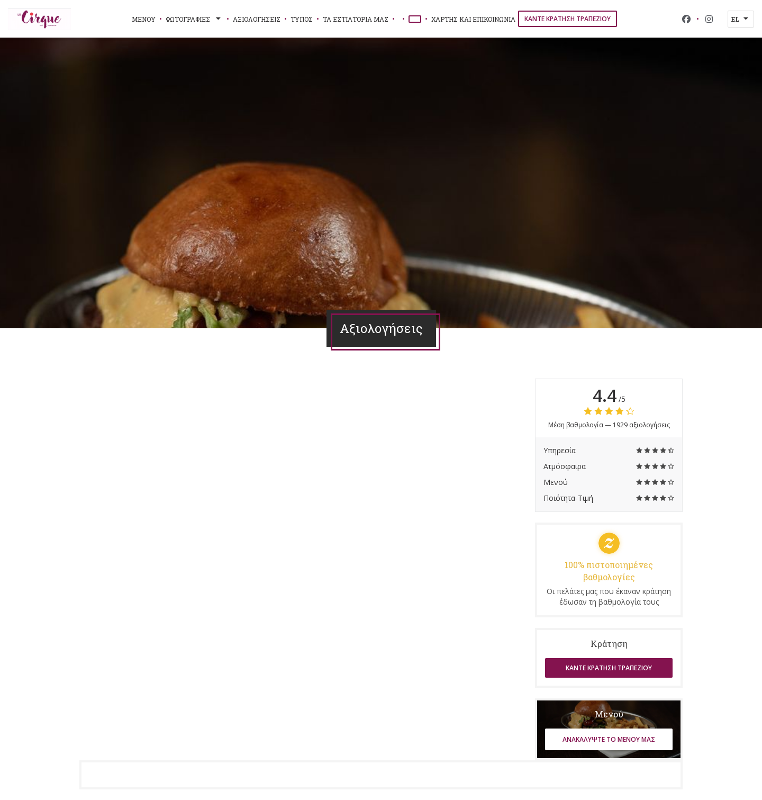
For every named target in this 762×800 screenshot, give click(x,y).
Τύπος (302, 19)
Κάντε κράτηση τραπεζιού (567, 18)
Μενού (144, 19)
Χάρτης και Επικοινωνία (473, 19)
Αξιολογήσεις (256, 19)
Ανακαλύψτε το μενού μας (609, 739)
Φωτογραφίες (194, 19)
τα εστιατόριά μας (355, 19)
